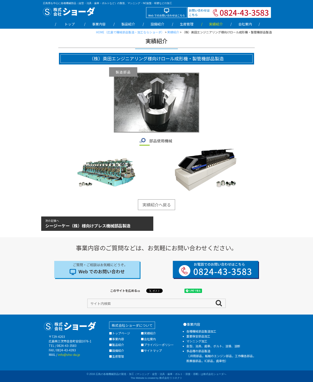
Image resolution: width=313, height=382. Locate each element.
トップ (69, 24)
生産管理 (186, 24)
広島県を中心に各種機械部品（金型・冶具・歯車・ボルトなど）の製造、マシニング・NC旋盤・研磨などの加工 (107, 3)
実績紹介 (150, 333)
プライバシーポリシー (159, 345)
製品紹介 (128, 24)
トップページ (121, 333)
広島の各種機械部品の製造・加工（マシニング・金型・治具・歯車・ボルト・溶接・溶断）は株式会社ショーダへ (161, 374)
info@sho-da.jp (69, 354)
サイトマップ (153, 350)
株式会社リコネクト (170, 377)
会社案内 (245, 24)
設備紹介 (157, 24)
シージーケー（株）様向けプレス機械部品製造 (97, 224)
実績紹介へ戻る (156, 205)
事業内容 (99, 24)
